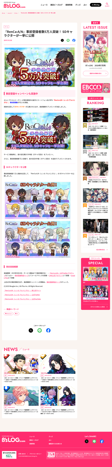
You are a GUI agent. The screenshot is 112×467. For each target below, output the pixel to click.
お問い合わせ (22, 454)
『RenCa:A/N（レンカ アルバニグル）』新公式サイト (22, 290)
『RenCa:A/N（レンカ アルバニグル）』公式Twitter (22, 295)
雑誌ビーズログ (56, 5)
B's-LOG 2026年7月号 (95, 65)
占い (85, 5)
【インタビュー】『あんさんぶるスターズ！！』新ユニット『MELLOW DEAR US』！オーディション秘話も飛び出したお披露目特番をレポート (98, 238)
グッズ (78, 5)
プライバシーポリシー (36, 454)
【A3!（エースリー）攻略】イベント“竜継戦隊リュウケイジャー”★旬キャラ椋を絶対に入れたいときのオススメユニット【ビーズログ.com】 (21, 414)
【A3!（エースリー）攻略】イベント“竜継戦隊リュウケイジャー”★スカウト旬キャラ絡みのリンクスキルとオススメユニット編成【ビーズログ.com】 (58, 415)
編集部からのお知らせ (55, 444)
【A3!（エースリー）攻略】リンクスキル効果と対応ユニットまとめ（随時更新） (98, 128)
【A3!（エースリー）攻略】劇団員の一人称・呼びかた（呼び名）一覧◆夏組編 (98, 154)
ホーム (3, 13)
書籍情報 (68, 5)
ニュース (44, 5)
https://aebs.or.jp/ (79, 456)
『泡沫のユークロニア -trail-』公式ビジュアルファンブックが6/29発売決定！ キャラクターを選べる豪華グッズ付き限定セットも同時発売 (98, 208)
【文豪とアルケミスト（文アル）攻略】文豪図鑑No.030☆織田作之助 (98, 180)
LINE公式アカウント (56, 275)
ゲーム (17, 13)
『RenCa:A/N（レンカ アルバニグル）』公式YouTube (22, 299)
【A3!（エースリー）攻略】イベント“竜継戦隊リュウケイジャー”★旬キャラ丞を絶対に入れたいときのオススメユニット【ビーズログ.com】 (21, 380)
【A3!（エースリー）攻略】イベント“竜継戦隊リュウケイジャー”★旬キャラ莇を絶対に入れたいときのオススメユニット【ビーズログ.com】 (58, 380)
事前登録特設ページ (22, 275)
